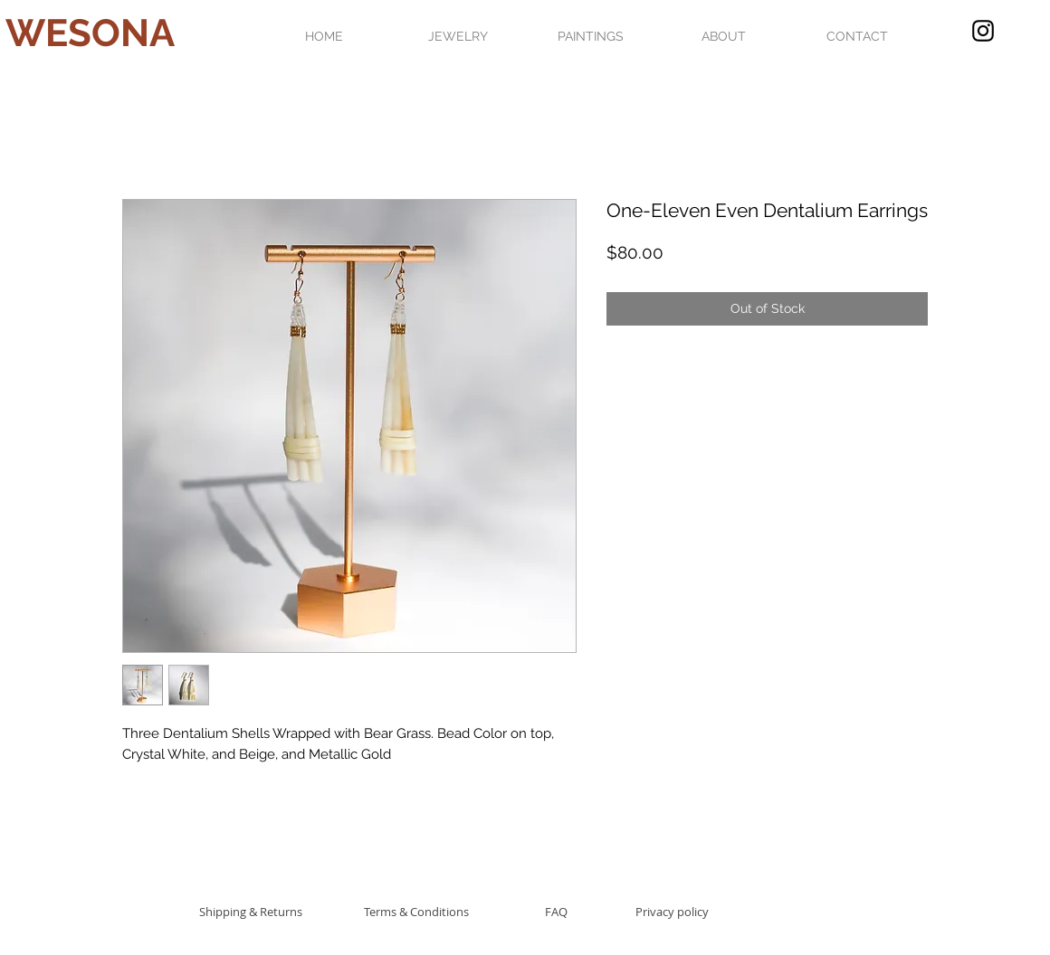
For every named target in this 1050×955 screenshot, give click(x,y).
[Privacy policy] (672, 911)
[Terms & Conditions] (416, 911)
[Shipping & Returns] (250, 911)
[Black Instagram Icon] (983, 30)
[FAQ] (556, 911)
